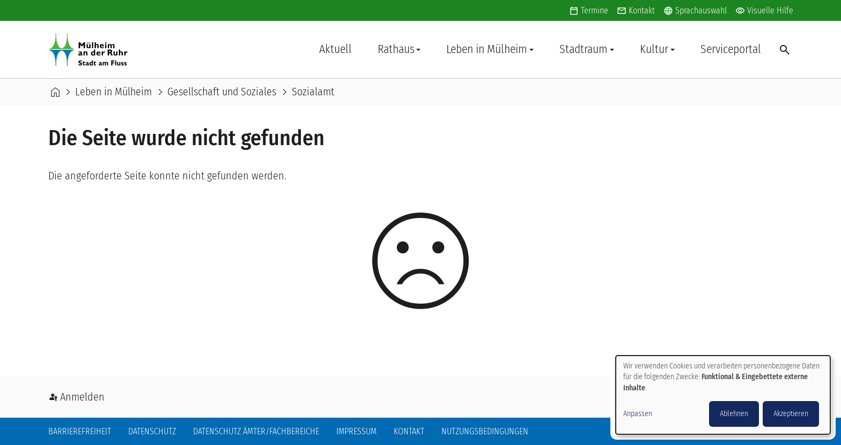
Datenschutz (152, 431)
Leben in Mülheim (113, 92)
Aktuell (335, 49)
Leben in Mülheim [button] (486, 49)
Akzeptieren (790, 413)
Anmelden (82, 396)
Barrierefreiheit (79, 431)
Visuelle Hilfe (764, 11)
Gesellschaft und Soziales (221, 92)
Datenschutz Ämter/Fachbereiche (256, 431)
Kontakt (642, 10)
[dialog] (723, 395)
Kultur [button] (654, 49)
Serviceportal (730, 49)
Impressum (356, 431)
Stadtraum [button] (583, 49)
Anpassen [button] (637, 413)
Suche (783, 49)
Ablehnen (734, 413)
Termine (594, 10)
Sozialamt (313, 92)
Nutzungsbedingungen (484, 431)
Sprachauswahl (695, 11)
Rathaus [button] (396, 49)
